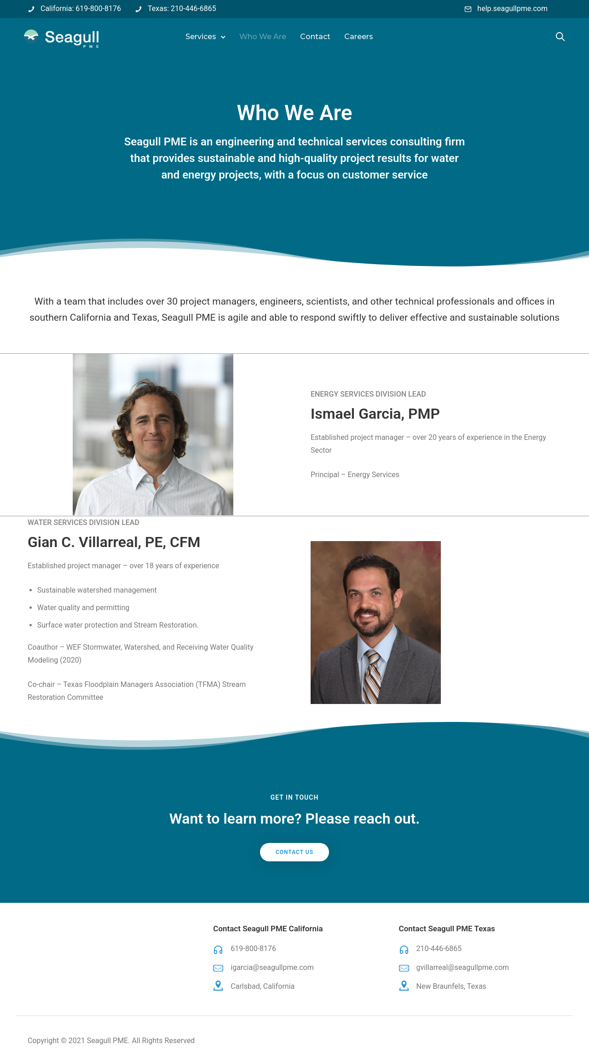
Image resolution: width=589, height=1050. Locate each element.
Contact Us (294, 852)
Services (201, 36)
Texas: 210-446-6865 (182, 8)
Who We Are (263, 36)
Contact (315, 36)
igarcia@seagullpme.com (272, 967)
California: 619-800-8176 (80, 8)
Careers (359, 36)
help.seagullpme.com (512, 8)
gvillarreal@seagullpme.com (462, 967)
